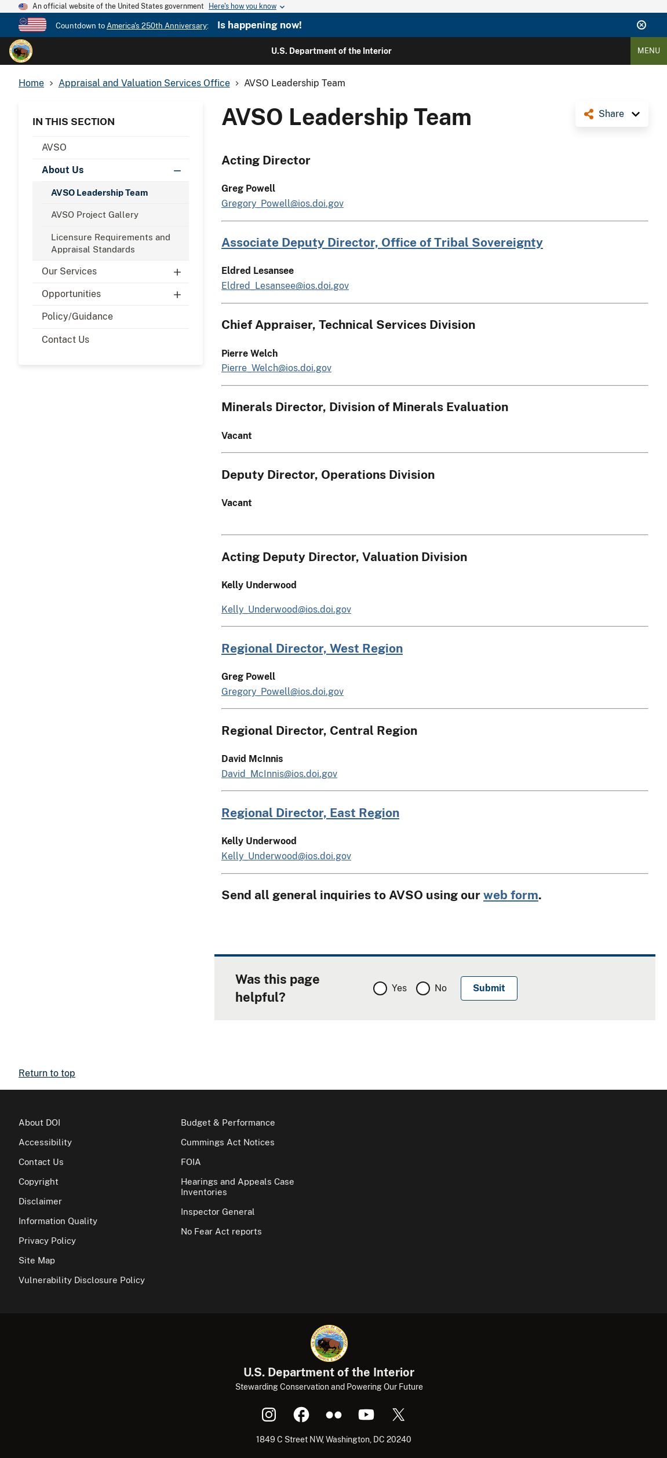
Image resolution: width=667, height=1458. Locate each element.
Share (611, 113)
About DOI (39, 1122)
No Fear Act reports (221, 1231)
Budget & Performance (228, 1122)
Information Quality (58, 1221)
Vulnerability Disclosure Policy (82, 1280)
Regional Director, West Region (312, 648)
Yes (399, 988)
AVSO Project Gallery (94, 214)
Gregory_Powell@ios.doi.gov (282, 203)
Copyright (39, 1181)
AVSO (54, 147)
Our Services (115, 272)
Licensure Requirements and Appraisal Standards (110, 243)
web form (510, 895)
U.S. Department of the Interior (331, 51)
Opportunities (115, 294)
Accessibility (45, 1142)
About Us (115, 170)
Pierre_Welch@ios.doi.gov (276, 367)
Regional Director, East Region (310, 812)
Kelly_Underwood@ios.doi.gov (286, 609)
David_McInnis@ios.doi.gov (279, 773)
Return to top (47, 1073)
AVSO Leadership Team (99, 192)
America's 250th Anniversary (157, 25)
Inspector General (218, 1212)
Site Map (37, 1260)
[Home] (20, 51)
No (441, 988)
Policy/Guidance (77, 316)
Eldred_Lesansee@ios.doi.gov (285, 285)
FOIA (191, 1162)
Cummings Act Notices (228, 1142)
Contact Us (65, 339)
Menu (648, 50)
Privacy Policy (47, 1240)
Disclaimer (40, 1201)
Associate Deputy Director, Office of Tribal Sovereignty (382, 242)
